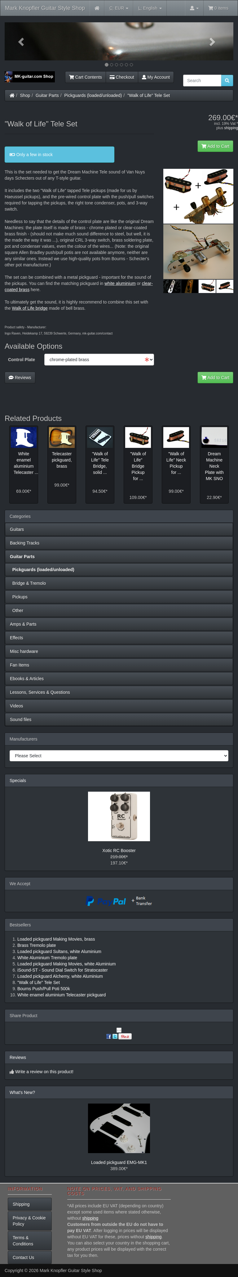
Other (16, 610)
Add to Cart (215, 146)
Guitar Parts (47, 95)
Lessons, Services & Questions (40, 692)
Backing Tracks (24, 542)
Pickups (19, 596)
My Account (156, 77)
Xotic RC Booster (118, 850)
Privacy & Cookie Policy (29, 1221)
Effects (16, 637)
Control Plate (21, 359)
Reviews (20, 377)
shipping (231, 128)
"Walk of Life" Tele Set (148, 95)
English (149, 8)
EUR (118, 8)
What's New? (22, 1092)
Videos (16, 705)
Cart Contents (85, 77)
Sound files (20, 719)
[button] (22, 41)
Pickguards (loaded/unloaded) (93, 95)
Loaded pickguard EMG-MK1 (119, 1162)
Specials (18, 780)
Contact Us (23, 1257)
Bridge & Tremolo (28, 583)
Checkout (122, 77)
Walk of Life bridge (29, 308)
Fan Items (19, 665)
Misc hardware (24, 651)
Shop (25, 95)
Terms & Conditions (23, 1240)
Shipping (21, 1204)
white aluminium (119, 283)
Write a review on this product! (44, 1071)
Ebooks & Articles (27, 678)
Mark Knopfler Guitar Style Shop (45, 8)
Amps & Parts (23, 624)
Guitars (17, 529)
